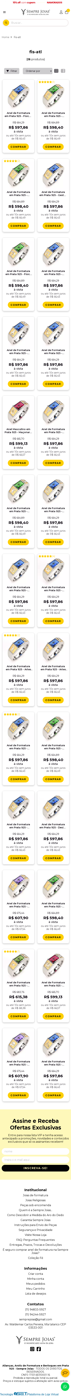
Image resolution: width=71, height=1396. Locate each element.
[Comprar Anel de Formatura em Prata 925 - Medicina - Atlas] (53, 937)
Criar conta (35, 1273)
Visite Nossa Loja (35, 1235)
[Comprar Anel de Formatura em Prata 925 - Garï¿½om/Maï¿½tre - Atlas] (18, 1095)
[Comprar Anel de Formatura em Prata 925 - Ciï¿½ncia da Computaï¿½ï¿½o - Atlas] (18, 779)
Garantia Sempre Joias (35, 1220)
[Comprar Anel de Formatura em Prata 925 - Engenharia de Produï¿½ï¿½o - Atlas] (18, 858)
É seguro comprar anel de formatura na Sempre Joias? (35, 1251)
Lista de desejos (35, 1293)
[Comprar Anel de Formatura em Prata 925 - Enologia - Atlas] (53, 1016)
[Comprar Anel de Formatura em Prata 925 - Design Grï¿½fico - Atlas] (53, 858)
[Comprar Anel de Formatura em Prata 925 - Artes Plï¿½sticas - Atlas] (18, 700)
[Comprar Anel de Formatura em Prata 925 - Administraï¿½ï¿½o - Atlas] (53, 621)
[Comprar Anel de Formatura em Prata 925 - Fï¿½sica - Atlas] (18, 147)
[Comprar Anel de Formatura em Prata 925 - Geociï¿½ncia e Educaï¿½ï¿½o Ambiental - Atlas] (53, 384)
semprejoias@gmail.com (35, 1319)
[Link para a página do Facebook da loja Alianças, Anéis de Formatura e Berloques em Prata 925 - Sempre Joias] (38, 1349)
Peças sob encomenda (35, 1205)
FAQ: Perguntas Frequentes (35, 1239)
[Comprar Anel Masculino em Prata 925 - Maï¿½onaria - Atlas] (18, 463)
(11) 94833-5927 (35, 1309)
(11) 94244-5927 (35, 1314)
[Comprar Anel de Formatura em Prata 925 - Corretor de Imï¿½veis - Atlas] (18, 1016)
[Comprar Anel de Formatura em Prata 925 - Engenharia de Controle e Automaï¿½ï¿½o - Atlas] (53, 542)
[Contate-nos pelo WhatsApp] (65, 1386)
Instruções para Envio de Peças (35, 1225)
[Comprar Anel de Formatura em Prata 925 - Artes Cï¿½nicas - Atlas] (53, 700)
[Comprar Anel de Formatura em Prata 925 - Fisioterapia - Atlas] (18, 226)
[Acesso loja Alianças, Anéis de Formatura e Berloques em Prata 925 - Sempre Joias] (61, 12)
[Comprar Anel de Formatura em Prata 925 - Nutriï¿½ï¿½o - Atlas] (53, 779)
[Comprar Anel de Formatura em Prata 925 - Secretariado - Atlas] (53, 463)
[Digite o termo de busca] (39, 23)
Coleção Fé (35, 1258)
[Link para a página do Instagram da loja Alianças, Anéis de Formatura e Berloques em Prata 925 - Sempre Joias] (32, 1349)
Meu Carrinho (35, 1288)
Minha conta (35, 1278)
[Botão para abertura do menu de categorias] (4, 12)
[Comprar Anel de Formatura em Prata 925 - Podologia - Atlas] (18, 542)
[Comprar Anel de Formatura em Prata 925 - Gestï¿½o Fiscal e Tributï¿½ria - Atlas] (53, 226)
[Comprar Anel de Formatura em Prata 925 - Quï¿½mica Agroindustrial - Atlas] (18, 384)
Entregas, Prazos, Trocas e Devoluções (36, 1244)
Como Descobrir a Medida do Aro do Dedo (35, 1215)
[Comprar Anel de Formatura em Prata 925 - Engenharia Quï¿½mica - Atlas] (53, 305)
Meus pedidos (35, 1283)
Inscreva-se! (36, 1168)
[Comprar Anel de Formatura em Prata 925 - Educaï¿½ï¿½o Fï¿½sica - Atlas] (53, 147)
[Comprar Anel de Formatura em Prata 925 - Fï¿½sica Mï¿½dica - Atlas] (18, 305)
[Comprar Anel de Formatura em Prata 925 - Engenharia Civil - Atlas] (53, 1095)
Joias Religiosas (35, 1200)
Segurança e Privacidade (35, 1230)
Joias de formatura (35, 1195)
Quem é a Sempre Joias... (35, 1210)
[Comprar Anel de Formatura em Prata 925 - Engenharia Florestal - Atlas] (18, 621)
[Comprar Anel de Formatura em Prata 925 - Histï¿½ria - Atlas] (18, 937)
